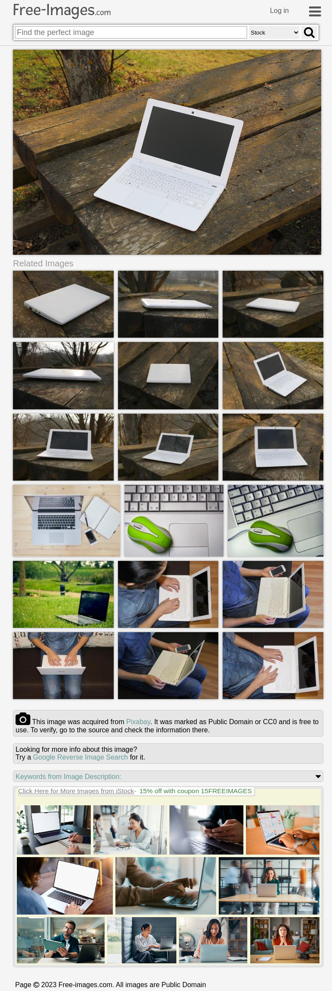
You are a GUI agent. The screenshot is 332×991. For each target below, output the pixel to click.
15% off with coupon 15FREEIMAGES (195, 791)
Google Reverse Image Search (80, 757)
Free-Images (62, 10)
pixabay (138, 721)
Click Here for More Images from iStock (76, 791)
